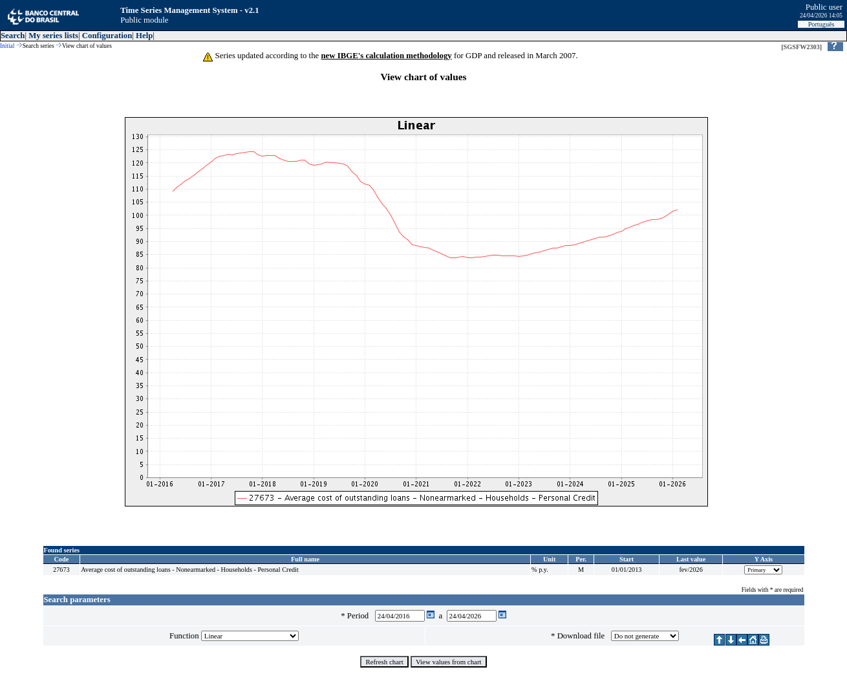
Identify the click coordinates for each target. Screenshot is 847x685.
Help (144, 35)
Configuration (107, 35)
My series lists (53, 35)
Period (360, 615)
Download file (583, 635)
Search (13, 35)
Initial (7, 46)
